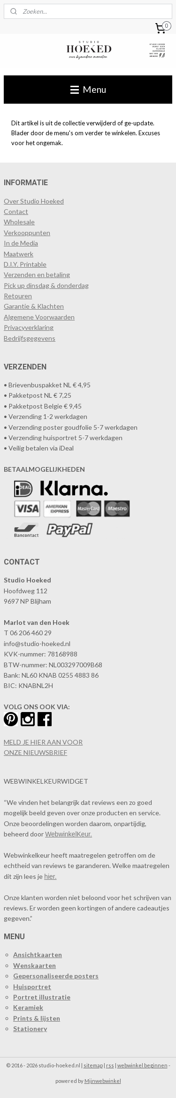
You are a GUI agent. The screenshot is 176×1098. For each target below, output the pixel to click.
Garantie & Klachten (34, 306)
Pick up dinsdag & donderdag (46, 285)
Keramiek (28, 1007)
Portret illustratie (41, 997)
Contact (16, 211)
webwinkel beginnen (142, 1065)
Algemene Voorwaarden (39, 317)
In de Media (21, 243)
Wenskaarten (34, 965)
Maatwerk (18, 254)
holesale (22, 222)
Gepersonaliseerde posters (56, 976)
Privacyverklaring (29, 327)
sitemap (93, 1065)
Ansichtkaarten (37, 955)
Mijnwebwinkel (102, 1081)
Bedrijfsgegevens (29, 338)
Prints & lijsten (36, 1018)
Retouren (18, 296)
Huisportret (32, 987)
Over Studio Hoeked (34, 201)
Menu (88, 89)
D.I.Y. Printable (25, 264)
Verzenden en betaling (37, 274)
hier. (50, 876)
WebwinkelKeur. (68, 834)
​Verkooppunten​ (27, 233)
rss (110, 1065)
